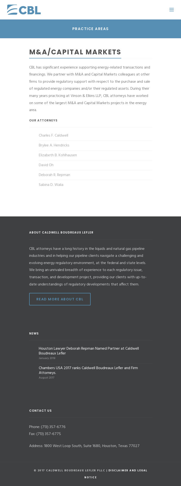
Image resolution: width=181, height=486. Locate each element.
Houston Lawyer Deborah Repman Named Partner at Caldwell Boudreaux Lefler (89, 351)
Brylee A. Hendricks (54, 145)
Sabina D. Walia (51, 185)
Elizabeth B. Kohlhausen (58, 155)
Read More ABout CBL (60, 299)
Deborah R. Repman (54, 175)
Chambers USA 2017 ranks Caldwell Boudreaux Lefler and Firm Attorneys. (88, 370)
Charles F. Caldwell (53, 136)
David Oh (46, 165)
